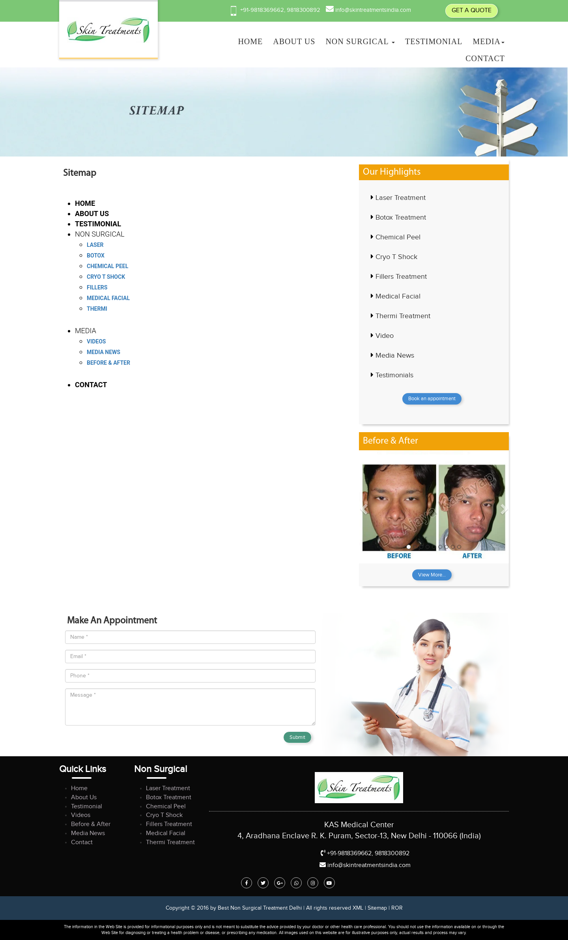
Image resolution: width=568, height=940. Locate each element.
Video (385, 336)
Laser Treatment (401, 198)
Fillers (97, 287)
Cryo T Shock (106, 277)
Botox (96, 255)
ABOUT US (294, 41)
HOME (250, 41)
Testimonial (433, 41)
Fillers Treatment (401, 276)
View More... (432, 575)
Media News (103, 352)
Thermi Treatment (403, 316)
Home (79, 788)
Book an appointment (432, 398)
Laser (95, 245)
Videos (96, 341)
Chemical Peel (107, 266)
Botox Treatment (401, 217)
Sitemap (377, 908)
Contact (485, 58)
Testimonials (394, 375)
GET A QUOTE (471, 10)
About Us (84, 797)
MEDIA (488, 41)
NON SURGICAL (360, 41)
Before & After (108, 363)
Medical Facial (108, 298)
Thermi (97, 309)
